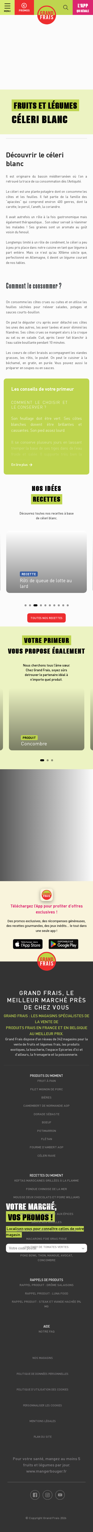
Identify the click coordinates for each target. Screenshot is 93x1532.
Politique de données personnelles (42, 1374)
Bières (46, 1097)
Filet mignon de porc (46, 1089)
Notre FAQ (47, 1331)
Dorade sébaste (47, 1114)
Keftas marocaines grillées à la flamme (46, 1180)
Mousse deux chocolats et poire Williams (46, 1197)
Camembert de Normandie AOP (46, 1105)
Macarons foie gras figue (46, 1239)
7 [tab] (55, 606)
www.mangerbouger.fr (46, 1471)
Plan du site (43, 1436)
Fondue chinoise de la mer (46, 1189)
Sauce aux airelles (46, 1222)
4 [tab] (42, 606)
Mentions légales (43, 1421)
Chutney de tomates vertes (47, 1247)
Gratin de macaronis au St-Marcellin (46, 1230)
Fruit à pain (46, 1081)
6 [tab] (51, 606)
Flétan (46, 1139)
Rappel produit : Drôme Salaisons (47, 1285)
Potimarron (46, 1131)
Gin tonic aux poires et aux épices (46, 1214)
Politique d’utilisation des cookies (42, 1389)
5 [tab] (46, 606)
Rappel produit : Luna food (46, 1293)
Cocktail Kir (46, 1205)
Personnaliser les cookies (42, 1405)
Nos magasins (42, 1358)
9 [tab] (64, 606)
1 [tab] (27, 606)
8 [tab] (60, 606)
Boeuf (46, 1122)
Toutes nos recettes (46, 618)
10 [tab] (69, 606)
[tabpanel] (46, 560)
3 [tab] (35, 606)
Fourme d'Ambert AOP (46, 1147)
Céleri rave (46, 1155)
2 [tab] (31, 606)
